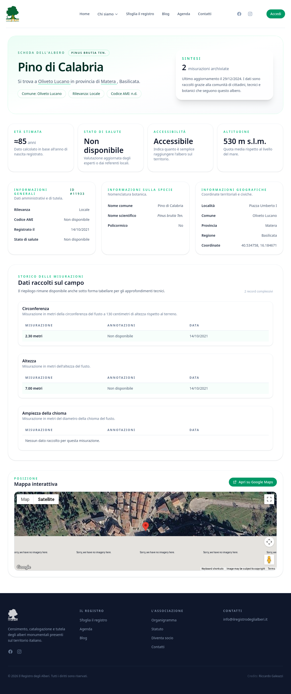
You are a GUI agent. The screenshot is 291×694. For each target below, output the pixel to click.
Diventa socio (162, 638)
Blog (165, 13)
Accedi (275, 13)
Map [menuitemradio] (25, 499)
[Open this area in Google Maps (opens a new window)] (24, 567)
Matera (109, 81)
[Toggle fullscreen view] (269, 499)
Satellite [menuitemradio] (46, 499)
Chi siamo (108, 14)
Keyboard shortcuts (213, 568)
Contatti (205, 13)
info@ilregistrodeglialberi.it (245, 619)
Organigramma (164, 620)
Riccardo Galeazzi (271, 676)
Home (84, 13)
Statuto (157, 629)
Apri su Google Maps (253, 482)
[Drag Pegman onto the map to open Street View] (269, 560)
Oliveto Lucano (54, 81)
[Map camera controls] (269, 542)
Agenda (183, 13)
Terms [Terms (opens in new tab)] (271, 568)
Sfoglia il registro (140, 13)
